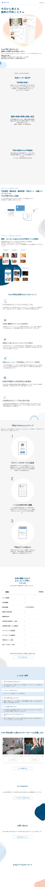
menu (41, 3)
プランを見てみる (22, 657)
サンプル (13, 759)
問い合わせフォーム (22, 837)
